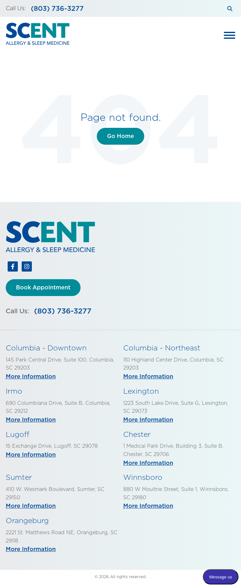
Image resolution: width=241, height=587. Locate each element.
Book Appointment (43, 287)
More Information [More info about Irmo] (31, 420)
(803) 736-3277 (57, 8)
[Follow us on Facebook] (13, 267)
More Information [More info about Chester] (148, 463)
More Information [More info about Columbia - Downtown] (31, 376)
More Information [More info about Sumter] (31, 506)
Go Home (120, 136)
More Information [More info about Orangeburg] (31, 549)
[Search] (229, 8)
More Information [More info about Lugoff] (31, 455)
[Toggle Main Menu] (229, 35)
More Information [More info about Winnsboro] (148, 506)
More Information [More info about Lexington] (148, 420)
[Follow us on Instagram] (27, 267)
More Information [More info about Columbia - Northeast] (148, 376)
